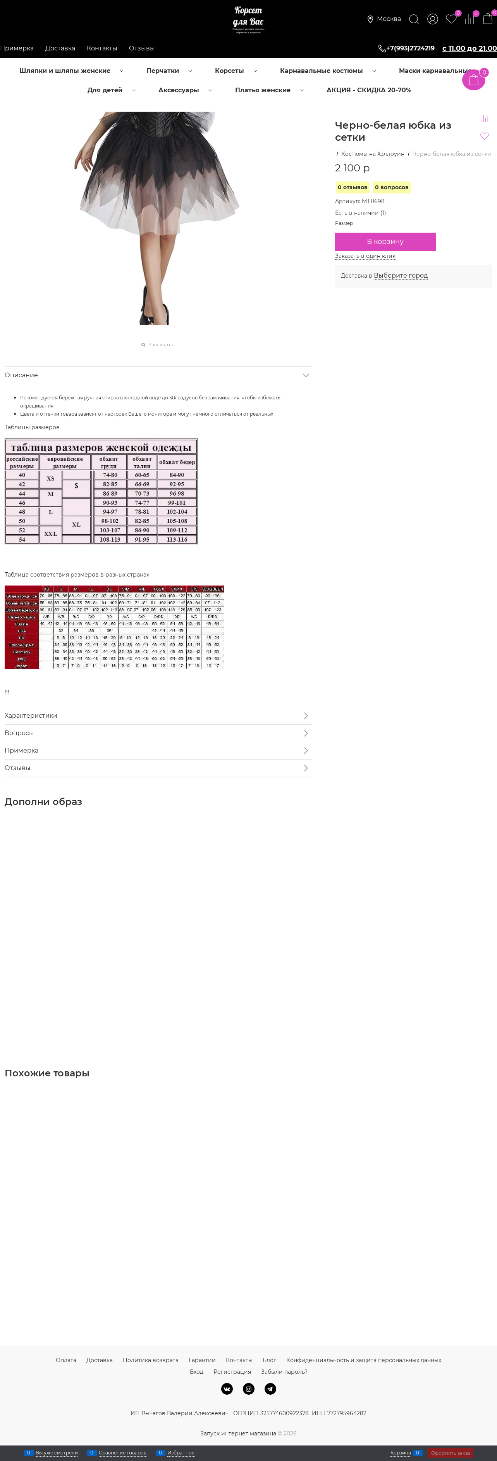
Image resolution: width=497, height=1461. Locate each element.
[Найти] (414, 19)
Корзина (400, 1453)
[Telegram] (270, 1389)
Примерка (17, 48)
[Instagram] (249, 1389)
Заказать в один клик (365, 255)
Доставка (60, 48)
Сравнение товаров (122, 1453)
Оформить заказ (450, 1453)
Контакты (102, 48)
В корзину (385, 241)
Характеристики (31, 715)
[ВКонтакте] (227, 1389)
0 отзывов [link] (353, 187)
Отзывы (142, 48)
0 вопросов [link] (392, 187)
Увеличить (161, 344)
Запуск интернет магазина (238, 1433)
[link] (389, 19)
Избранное (180, 1453)
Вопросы (19, 733)
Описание (21, 375)
